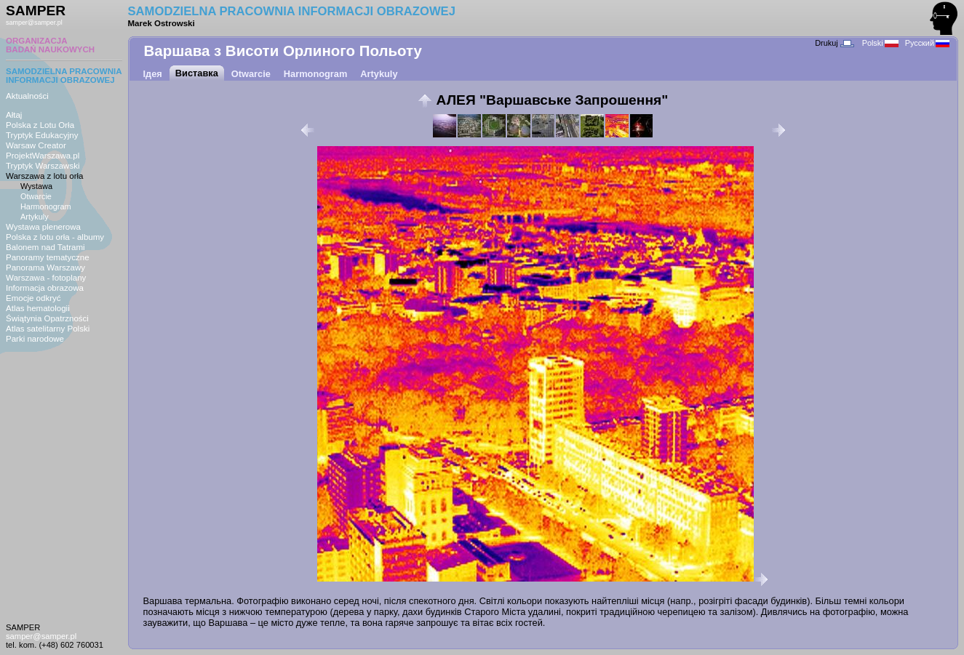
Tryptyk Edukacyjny (42, 135)
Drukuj (834, 43)
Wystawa (36, 186)
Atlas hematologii (38, 308)
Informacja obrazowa (45, 288)
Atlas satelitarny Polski (47, 328)
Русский (927, 43)
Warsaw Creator (36, 145)
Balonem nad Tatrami (45, 247)
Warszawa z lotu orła (44, 176)
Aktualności (27, 96)
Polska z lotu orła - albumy (55, 237)
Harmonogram (45, 206)
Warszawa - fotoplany (46, 277)
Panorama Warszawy (45, 267)
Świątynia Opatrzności (47, 318)
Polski (880, 43)
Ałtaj (14, 114)
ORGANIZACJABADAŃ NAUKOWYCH (50, 45)
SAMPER (35, 10)
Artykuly (34, 216)
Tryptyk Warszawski (43, 165)
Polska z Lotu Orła (40, 125)
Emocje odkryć (33, 298)
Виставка (196, 73)
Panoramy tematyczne (47, 257)
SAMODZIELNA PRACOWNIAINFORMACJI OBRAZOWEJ (64, 75)
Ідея (152, 73)
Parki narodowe (35, 338)
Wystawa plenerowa (43, 226)
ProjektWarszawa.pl (42, 155)
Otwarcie (36, 196)
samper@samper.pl (34, 22)
